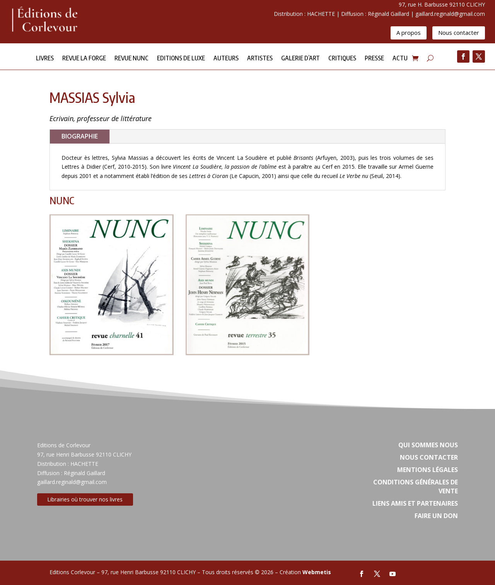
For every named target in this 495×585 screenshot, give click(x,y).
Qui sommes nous (428, 445)
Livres (45, 58)
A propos (408, 32)
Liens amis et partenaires (415, 503)
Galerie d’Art (300, 58)
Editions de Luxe (181, 58)
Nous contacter (458, 32)
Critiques (342, 58)
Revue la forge (84, 58)
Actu (400, 58)
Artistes (260, 58)
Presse (374, 58)
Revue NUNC (131, 58)
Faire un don (436, 515)
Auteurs (226, 58)
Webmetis (316, 572)
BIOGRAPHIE (79, 136)
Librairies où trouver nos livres (85, 499)
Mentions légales (427, 469)
